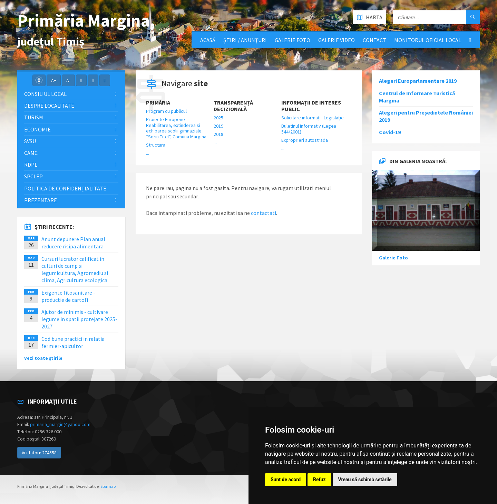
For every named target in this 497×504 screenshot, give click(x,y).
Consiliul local (45, 93)
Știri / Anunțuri (245, 40)
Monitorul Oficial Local (427, 40)
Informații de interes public (311, 105)
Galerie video (336, 40)
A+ (53, 80)
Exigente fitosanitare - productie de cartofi (68, 296)
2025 (218, 118)
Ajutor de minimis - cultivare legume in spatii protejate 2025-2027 (79, 319)
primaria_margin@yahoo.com (60, 424)
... (147, 153)
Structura (155, 145)
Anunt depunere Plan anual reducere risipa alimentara (73, 243)
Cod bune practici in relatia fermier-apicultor (73, 342)
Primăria (158, 102)
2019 (218, 126)
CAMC (31, 152)
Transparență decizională (233, 105)
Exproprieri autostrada (304, 140)
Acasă (207, 40)
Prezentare (40, 200)
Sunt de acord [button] (286, 479)
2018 (218, 134)
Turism (33, 117)
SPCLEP (33, 176)
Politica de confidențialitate (65, 188)
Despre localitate (49, 105)
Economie (37, 129)
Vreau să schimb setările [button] (365, 479)
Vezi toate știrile (43, 358)
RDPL (30, 164)
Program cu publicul (166, 111)
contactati (263, 212)
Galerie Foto (292, 40)
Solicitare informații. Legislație (312, 118)
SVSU (30, 141)
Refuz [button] (319, 479)
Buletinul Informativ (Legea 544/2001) (308, 129)
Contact (374, 40)
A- (68, 80)
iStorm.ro (107, 486)
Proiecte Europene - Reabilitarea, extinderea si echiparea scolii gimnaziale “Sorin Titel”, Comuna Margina (176, 128)
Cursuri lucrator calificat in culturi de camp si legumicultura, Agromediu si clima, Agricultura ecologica (74, 269)
